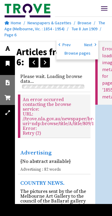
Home (12, 23)
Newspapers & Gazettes (49, 23)
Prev (65, 44)
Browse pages (77, 53)
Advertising (36, 152)
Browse (84, 23)
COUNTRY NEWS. (42, 183)
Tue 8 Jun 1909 (85, 29)
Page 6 (10, 35)
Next (90, 44)
